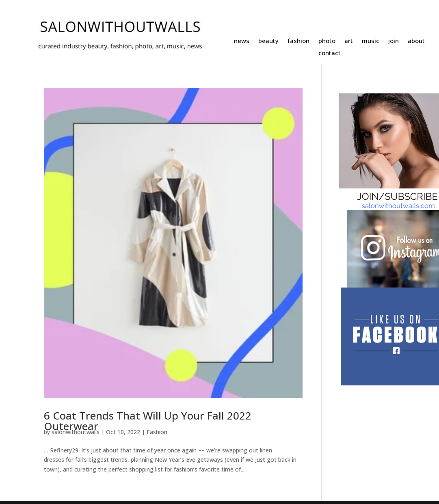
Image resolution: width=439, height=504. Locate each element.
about (416, 41)
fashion (298, 41)
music (370, 41)
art (348, 41)
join (393, 41)
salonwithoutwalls (75, 432)
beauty (268, 41)
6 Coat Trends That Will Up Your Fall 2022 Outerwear (147, 420)
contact (329, 53)
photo (326, 41)
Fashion (157, 432)
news (241, 41)
